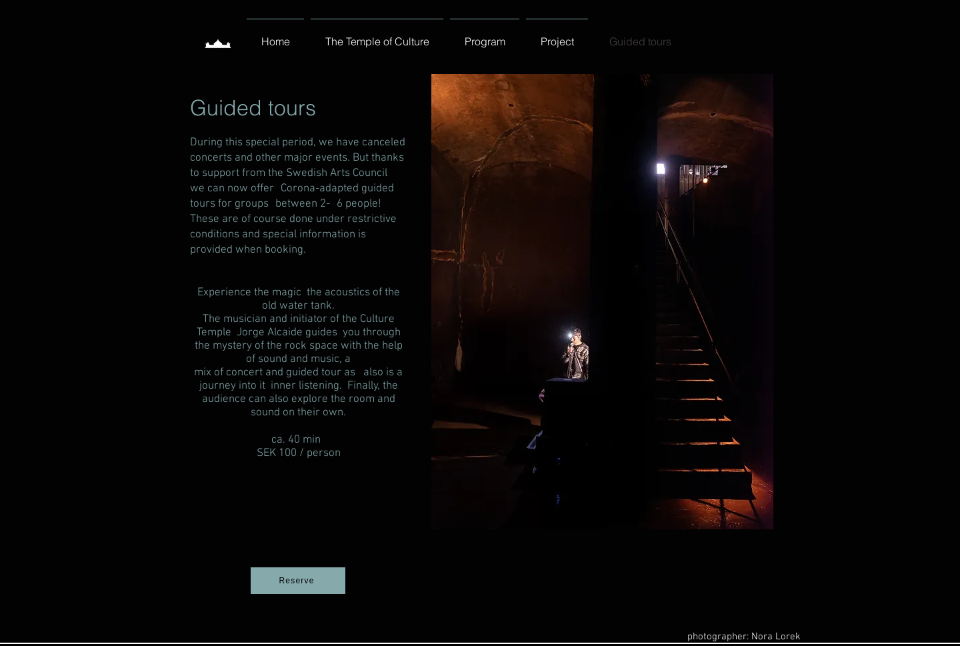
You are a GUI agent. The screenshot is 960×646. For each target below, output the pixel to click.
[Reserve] (298, 580)
